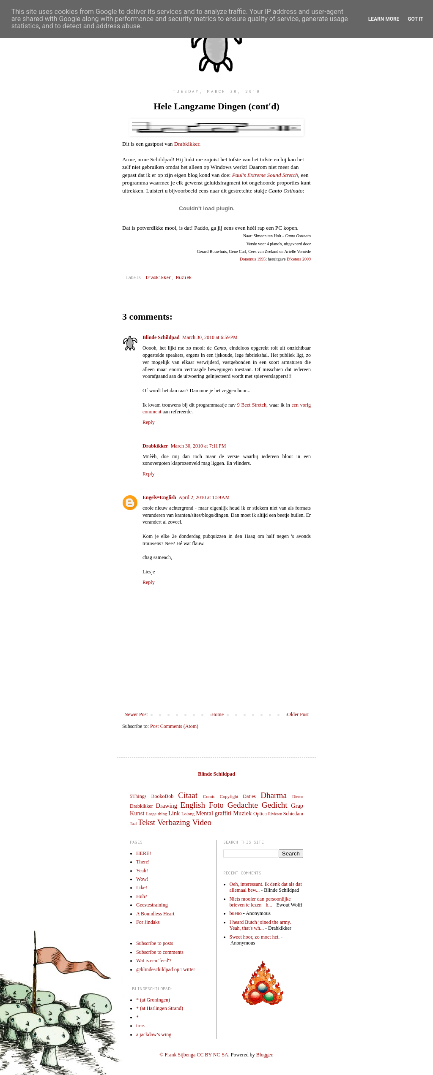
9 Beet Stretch (251, 405)
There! (143, 862)
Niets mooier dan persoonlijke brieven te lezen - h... (260, 902)
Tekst (146, 822)
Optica (260, 814)
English (192, 805)
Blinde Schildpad (161, 337)
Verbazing (173, 822)
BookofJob (162, 796)
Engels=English (159, 497)
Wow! (142, 879)
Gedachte (242, 805)
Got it (415, 19)
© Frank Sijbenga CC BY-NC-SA (193, 1055)
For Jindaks (148, 922)
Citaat (187, 795)
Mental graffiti (213, 813)
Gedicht (275, 805)
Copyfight (229, 796)
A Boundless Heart (155, 914)
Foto (216, 805)
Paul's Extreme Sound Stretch (265, 175)
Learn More (384, 19)
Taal (133, 823)
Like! (141, 887)
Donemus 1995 (253, 259)
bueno (236, 913)
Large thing (156, 813)
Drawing (166, 805)
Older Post (298, 714)
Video (201, 822)
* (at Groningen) (153, 1000)
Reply (149, 422)
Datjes (249, 796)
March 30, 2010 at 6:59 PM (210, 337)
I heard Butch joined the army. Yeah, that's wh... (260, 925)
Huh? (141, 896)
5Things (138, 796)
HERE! (143, 853)
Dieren (297, 796)
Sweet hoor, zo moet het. (255, 937)
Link (174, 813)
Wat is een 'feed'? (153, 961)
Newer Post (136, 714)
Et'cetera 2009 (299, 259)
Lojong (188, 813)
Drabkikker (186, 144)
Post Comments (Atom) (174, 726)
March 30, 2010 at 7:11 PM (198, 446)
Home (217, 714)
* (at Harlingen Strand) (159, 1008)
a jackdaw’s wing (153, 1034)
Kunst (137, 813)
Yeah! (142, 871)
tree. (140, 1026)
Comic (209, 796)
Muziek (184, 277)
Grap (297, 805)
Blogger (264, 1055)
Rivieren (275, 814)
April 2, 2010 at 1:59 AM (204, 497)
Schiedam (293, 814)
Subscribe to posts (154, 943)
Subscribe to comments (160, 952)
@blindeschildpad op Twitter (165, 969)
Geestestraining (152, 905)
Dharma (273, 795)
